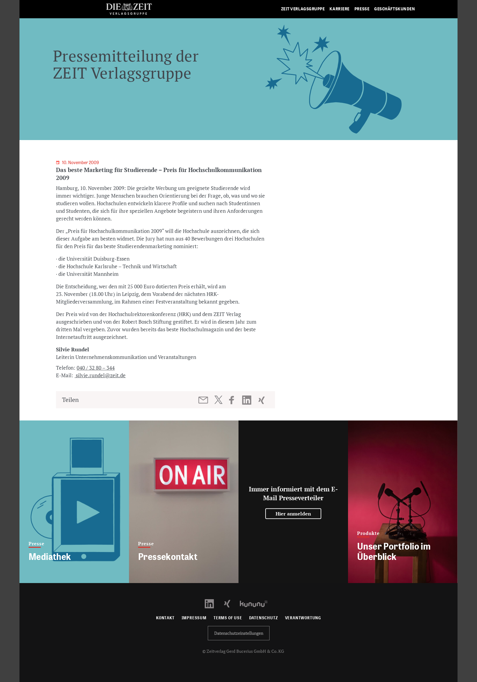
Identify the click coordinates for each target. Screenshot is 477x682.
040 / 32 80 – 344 (96, 367)
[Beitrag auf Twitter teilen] (218, 399)
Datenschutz (263, 618)
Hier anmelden (293, 513)
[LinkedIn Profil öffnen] (213, 603)
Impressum (194, 618)
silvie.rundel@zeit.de (100, 375)
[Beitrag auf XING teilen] (262, 400)
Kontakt (165, 618)
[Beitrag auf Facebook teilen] (234, 400)
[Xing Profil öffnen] (231, 603)
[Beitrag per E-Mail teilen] (203, 400)
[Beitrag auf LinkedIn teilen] (247, 400)
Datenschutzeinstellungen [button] (238, 633)
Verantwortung (303, 618)
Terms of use (228, 618)
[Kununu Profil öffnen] (256, 603)
